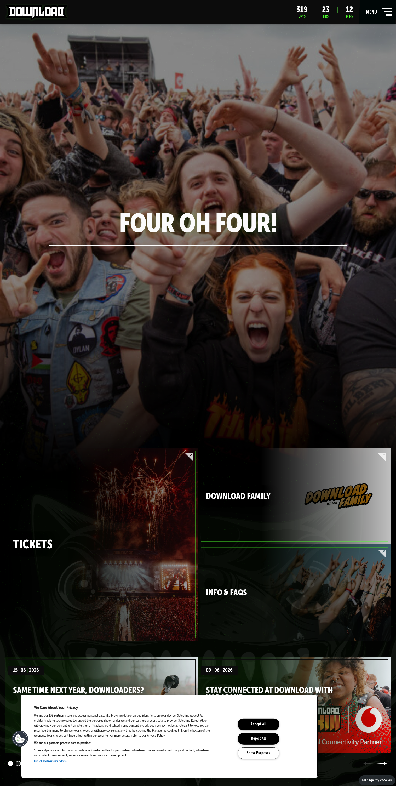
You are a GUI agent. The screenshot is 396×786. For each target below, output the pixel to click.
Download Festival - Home (36, 12)
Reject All (258, 739)
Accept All (258, 724)
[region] (169, 736)
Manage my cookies (377, 780)
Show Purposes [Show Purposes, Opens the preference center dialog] (258, 753)
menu (378, 11)
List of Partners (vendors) (50, 761)
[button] (20, 738)
